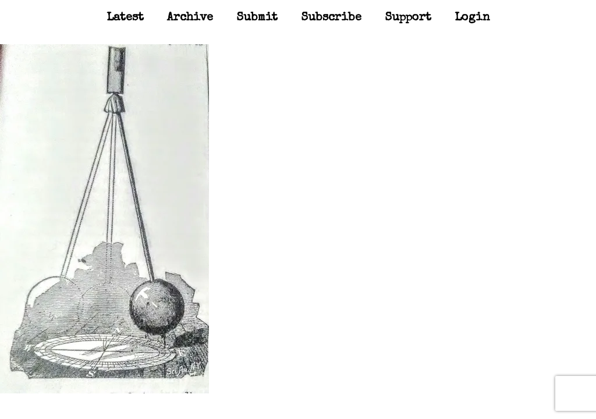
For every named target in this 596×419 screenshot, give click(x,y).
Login (472, 18)
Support (408, 18)
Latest (125, 18)
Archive (190, 18)
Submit (257, 18)
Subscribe (331, 18)
